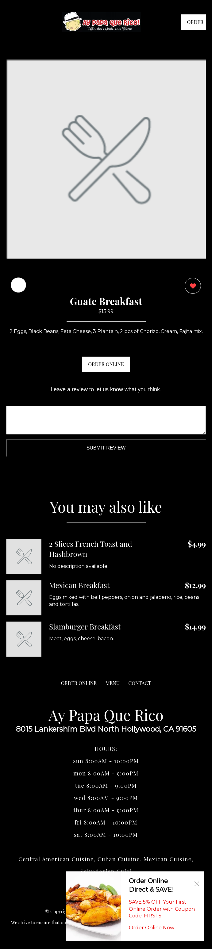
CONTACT (139, 683)
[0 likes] (191, 286)
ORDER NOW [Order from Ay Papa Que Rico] (195, 24)
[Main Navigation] (10, 22)
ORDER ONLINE (106, 364)
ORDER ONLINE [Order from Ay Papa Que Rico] (79, 683)
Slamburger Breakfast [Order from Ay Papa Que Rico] (85, 626)
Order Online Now (151, 928)
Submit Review (106, 447)
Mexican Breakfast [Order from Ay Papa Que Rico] (79, 585)
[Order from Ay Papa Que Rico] (23, 556)
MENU (113, 683)
